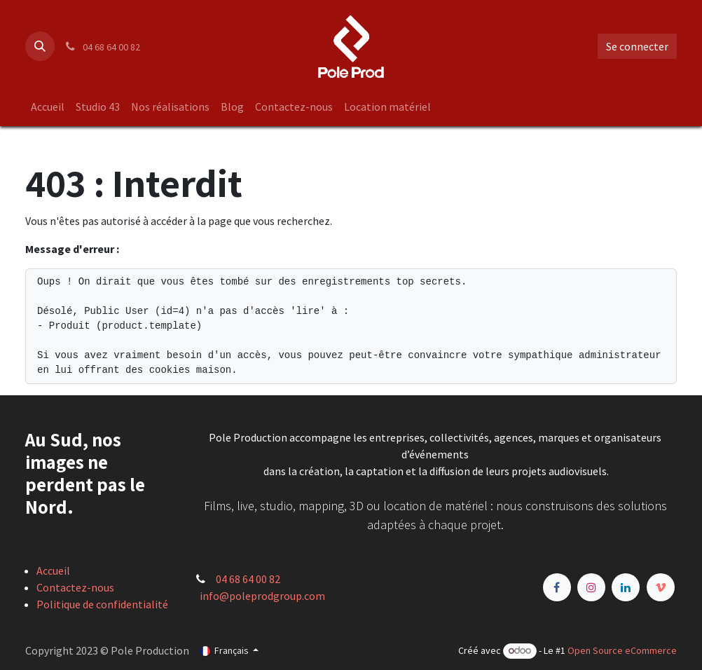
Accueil (53, 570)
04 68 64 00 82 (248, 579)
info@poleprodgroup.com (262, 596)
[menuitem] (47, 107)
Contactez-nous (75, 587)
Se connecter (637, 46)
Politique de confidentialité (102, 604)
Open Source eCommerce (622, 650)
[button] (40, 46)
